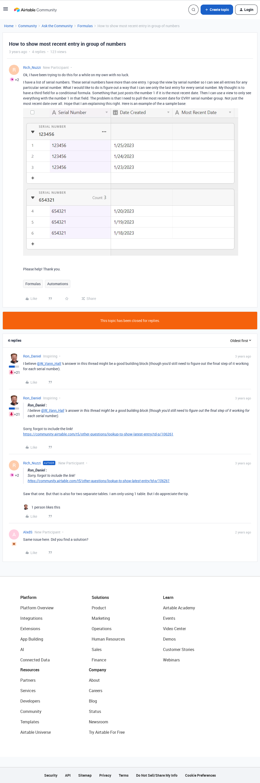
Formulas (85, 25)
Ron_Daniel (32, 356)
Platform (28, 597)
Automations (57, 283)
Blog (93, 701)
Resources (29, 670)
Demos (169, 639)
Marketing (101, 618)
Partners (28, 680)
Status (95, 711)
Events (169, 618)
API (68, 775)
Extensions (30, 628)
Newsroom (98, 722)
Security (50, 775)
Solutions (100, 597)
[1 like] (41, 507)
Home (8, 25)
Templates (29, 722)
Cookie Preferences (200, 775)
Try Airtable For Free (107, 732)
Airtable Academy (179, 608)
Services (28, 690)
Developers (30, 701)
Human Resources (108, 639)
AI (22, 649)
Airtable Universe (35, 732)
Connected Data (35, 660)
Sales (97, 649)
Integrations (31, 618)
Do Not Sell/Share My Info (156, 775)
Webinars (171, 660)
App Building (31, 639)
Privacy (105, 775)
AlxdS (27, 532)
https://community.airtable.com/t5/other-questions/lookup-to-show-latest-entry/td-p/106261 (98, 434)
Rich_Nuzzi (32, 67)
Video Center (174, 628)
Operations (101, 628)
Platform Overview (37, 608)
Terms (123, 775)
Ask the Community (57, 25)
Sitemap (85, 775)
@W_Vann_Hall (49, 363)
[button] (6, 10)
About (94, 680)
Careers (95, 690)
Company (97, 670)
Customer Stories (178, 649)
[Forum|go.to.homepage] (35, 10)
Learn (168, 597)
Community (27, 25)
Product (99, 608)
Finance (99, 660)
